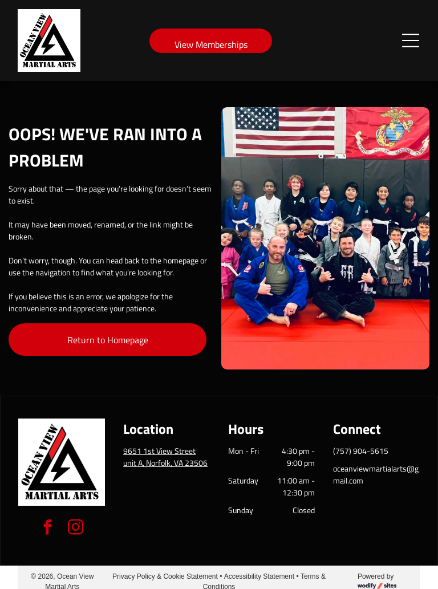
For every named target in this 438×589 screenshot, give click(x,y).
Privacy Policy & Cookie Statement (165, 576)
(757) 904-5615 (360, 451)
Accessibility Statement (259, 576)
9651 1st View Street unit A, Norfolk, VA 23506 (165, 457)
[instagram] (75, 529)
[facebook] (47, 529)
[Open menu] (410, 40)
